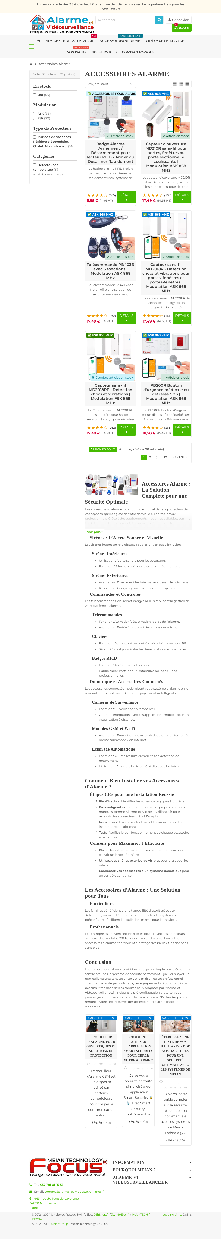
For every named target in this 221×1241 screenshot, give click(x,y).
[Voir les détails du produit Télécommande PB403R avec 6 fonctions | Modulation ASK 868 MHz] (110, 236)
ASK (44, 113)
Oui (44, 95)
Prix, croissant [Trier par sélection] (98, 84)
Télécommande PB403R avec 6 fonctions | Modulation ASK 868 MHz (110, 271)
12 (165, 459)
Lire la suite (101, 1124)
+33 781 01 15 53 (52, 1186)
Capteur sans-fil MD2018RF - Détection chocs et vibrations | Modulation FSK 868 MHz (110, 395)
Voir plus (95, 534)
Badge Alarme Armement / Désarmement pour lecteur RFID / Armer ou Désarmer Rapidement (110, 153)
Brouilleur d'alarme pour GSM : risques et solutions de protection (101, 1048)
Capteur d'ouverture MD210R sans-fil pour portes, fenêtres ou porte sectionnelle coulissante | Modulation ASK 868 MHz (166, 157)
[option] (101, 1073)
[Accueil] (31, 63)
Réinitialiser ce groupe (49, 174)
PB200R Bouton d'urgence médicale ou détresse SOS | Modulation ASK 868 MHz (166, 395)
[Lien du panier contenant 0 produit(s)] (182, 28)
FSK (44, 118)
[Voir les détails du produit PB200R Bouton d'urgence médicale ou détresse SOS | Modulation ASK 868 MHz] (166, 357)
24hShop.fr (101, 1216)
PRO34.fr (38, 1221)
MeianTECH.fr (141, 1216)
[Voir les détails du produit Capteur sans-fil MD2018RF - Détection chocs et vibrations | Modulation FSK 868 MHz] (110, 357)
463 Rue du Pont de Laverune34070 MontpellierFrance (54, 1204)
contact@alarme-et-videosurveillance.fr (74, 1193)
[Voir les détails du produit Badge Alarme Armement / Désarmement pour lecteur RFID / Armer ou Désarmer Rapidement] (110, 115)
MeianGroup (59, 1225)
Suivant (180, 459)
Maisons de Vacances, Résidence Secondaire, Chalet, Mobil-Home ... (53, 141)
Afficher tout (103, 451)
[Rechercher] (159, 20)
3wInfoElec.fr (120, 1216)
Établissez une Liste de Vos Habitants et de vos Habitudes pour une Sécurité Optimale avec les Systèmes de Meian (175, 1057)
